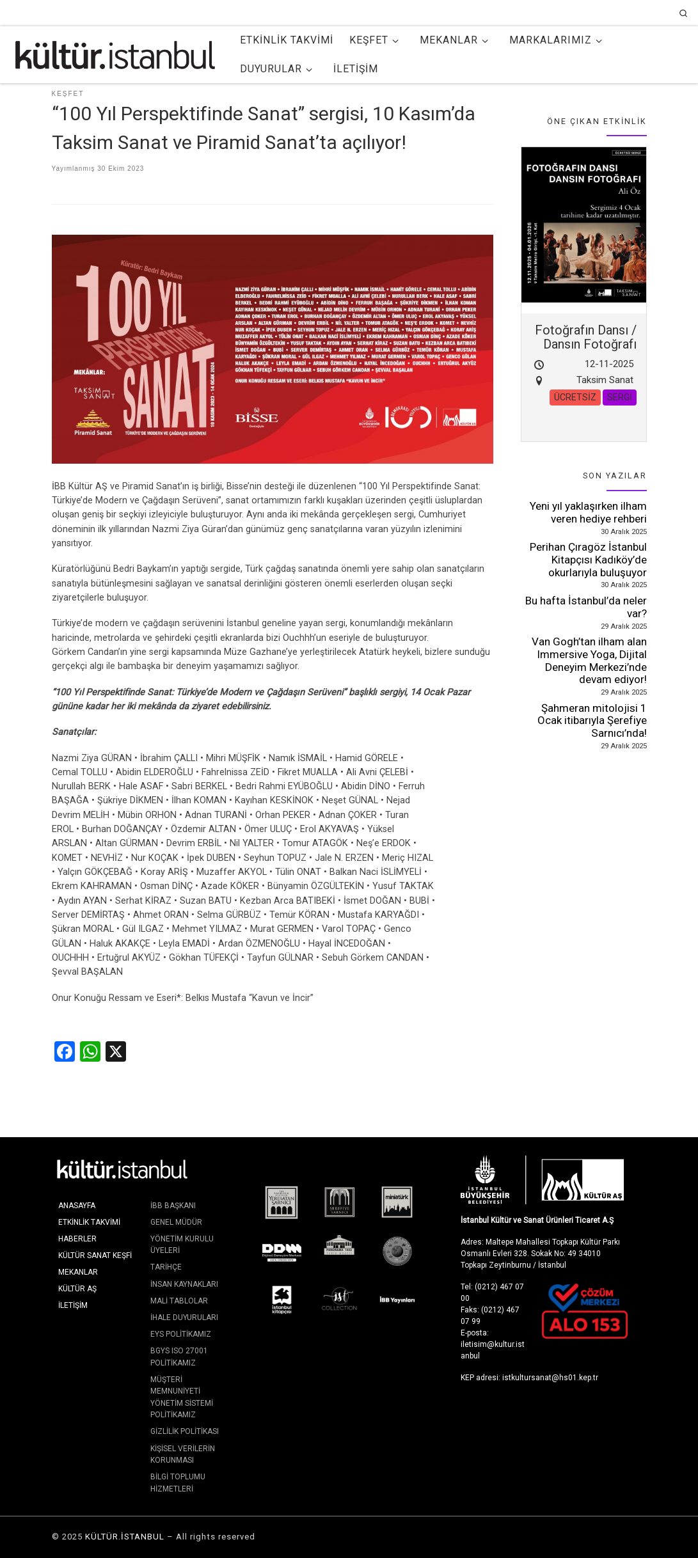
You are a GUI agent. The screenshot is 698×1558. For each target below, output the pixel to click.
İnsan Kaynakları (184, 1284)
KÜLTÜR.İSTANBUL (124, 1536)
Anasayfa (76, 1205)
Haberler (77, 1238)
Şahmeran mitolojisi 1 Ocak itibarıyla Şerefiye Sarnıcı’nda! (592, 720)
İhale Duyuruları (184, 1317)
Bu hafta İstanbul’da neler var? (586, 607)
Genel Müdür (176, 1222)
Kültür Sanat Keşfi (95, 1255)
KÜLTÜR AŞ (77, 1288)
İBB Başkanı (173, 1205)
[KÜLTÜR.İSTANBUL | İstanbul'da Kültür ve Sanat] (115, 53)
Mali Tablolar (179, 1300)
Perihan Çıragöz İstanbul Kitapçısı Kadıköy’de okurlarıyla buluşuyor (588, 559)
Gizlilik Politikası (184, 1431)
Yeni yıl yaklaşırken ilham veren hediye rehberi (588, 512)
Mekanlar (78, 1272)
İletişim (73, 1305)
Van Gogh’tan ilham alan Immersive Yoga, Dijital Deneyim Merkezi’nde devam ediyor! (589, 660)
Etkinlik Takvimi (89, 1222)
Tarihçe (166, 1267)
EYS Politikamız (180, 1334)
